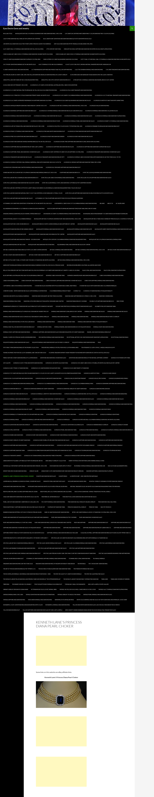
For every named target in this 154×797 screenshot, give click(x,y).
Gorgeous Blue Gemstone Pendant (75, 378)
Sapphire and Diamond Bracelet (98, 522)
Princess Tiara (93, 507)
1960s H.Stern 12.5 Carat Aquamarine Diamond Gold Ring (60, 59)
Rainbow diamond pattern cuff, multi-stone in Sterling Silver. (22, 512)
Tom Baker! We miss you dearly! (22, 584)
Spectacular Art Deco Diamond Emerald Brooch (18, 543)
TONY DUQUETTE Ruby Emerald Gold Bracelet (48, 584)
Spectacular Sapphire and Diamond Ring (82, 548)
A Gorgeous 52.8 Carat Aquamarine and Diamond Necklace (72, 100)
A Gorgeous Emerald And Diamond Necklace (17, 116)
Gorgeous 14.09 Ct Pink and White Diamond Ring (28, 363)
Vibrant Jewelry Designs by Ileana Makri (15, 589)
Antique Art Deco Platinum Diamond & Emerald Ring (105, 239)
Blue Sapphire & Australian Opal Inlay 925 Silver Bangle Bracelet (23, 275)
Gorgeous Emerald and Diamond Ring (15, 404)
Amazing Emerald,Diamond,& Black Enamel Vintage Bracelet (22, 213)
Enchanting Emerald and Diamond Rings (51, 337)
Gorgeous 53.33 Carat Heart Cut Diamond (76, 368)
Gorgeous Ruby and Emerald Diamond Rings (64, 435)
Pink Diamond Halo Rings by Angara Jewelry (81, 502)
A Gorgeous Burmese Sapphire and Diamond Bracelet (19, 110)
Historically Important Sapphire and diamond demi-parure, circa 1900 (25, 466)
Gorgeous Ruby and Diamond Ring (36, 435)
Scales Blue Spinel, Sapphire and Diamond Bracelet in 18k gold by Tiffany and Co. (106, 532)
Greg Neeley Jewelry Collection (55, 460)
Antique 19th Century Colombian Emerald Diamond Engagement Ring (64, 239)
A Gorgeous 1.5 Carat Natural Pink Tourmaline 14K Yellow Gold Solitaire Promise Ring (30, 90)
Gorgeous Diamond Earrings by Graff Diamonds (39, 388)
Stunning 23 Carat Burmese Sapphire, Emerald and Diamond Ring (46, 558)
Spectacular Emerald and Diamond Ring (111, 543)
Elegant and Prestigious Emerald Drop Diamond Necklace (74, 306)
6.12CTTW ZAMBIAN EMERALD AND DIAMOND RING (89, 69)
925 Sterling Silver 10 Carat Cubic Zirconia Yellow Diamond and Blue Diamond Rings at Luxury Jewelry (35, 74)
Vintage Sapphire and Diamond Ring (14, 599)
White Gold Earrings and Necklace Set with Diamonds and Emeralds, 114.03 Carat (102, 599)
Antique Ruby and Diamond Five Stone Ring (41, 244)
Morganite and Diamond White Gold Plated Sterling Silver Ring (47, 486)
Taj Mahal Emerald (99, 558)
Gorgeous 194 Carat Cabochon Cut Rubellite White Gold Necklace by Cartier (95, 363)
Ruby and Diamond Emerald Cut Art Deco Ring (17, 522)
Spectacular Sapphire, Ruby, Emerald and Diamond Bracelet (22, 553)
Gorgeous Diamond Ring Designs (99, 388)
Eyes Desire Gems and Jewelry (16, 28)
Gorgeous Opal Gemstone (11, 430)
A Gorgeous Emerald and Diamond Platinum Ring (110, 116)
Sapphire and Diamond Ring (51, 527)
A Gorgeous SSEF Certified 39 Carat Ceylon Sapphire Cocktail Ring (63, 152)
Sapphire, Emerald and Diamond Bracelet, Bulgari (62, 532)
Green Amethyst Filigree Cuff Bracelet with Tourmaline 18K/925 (23, 460)
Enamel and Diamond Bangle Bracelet (99, 332)
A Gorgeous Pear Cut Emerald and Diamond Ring (18, 131)
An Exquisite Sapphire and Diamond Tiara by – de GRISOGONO (21, 239)
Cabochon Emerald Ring (11, 280)
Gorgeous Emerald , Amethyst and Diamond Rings (46, 393)
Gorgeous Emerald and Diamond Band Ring (113, 393)
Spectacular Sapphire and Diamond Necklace (52, 548)
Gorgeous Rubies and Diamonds (13, 435)
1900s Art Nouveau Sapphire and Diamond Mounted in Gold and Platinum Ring (88, 49)
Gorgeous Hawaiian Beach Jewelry (97, 424)
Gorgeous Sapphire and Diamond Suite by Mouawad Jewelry (76, 445)
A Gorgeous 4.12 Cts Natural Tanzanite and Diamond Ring (112, 95)
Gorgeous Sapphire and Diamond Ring (84, 440)
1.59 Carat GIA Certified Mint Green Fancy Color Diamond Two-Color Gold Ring (89, 33)
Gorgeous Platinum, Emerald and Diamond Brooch (117, 430)
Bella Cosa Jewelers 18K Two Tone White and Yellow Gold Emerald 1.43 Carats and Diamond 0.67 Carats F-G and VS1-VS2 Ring (41, 270)
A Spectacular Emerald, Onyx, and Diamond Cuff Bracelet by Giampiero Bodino (66, 182)
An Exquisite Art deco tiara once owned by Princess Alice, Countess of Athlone (108, 218)
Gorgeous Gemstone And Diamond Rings (45, 424)
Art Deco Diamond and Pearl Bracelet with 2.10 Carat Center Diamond (25, 249)
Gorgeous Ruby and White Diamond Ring (93, 435)
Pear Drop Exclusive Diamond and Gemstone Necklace (79, 496)
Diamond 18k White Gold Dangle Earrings (16, 296)
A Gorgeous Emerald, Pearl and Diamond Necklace (79, 121)
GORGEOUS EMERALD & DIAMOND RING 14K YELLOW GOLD (80, 393)
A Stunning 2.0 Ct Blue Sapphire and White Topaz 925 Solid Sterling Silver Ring (59, 198)
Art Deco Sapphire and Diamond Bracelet (67, 255)
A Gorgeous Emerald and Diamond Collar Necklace (101, 110)
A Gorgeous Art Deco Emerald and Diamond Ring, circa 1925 (68, 105)
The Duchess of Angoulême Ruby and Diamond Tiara (54, 568)
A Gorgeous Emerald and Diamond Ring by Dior (45, 121)
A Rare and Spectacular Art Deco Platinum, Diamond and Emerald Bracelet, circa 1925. (30, 172)
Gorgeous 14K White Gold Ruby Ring (57, 363)
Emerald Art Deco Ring (44, 327)
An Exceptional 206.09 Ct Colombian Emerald (17, 218)
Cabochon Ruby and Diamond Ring (32, 280)
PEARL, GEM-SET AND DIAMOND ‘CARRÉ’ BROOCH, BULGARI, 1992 (21, 502)
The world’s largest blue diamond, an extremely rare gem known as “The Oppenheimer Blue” (32, 579)
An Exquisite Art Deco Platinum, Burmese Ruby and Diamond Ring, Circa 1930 (38, 33)
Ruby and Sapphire (79, 522)
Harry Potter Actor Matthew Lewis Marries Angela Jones (86, 460)
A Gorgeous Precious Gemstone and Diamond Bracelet (20, 136)
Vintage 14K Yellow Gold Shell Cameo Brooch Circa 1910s (78, 589)
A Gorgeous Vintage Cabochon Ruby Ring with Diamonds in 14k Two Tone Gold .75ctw (94, 157)
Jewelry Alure (33, 471)
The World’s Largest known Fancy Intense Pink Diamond (80, 579)
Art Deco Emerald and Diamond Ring (61, 249)
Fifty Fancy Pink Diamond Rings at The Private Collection (21, 347)
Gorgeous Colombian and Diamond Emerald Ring (18, 383)
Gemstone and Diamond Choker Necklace (53, 357)
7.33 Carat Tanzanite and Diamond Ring (118, 69)
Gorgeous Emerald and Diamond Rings (47, 409)
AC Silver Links (120, 203)
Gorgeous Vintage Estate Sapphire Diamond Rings (79, 455)
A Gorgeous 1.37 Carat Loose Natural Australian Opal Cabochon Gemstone (53, 85)
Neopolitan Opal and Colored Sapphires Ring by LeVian (20, 491)
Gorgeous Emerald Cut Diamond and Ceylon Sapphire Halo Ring (23, 414)
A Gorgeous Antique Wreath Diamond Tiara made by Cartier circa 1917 (25, 105)
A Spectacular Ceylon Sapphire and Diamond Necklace (94, 177)
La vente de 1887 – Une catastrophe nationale (84, 476)
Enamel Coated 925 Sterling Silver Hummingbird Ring (19, 337)
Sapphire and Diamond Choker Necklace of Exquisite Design (22, 527)
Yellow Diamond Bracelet (11, 610)
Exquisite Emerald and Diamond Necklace (16, 342)
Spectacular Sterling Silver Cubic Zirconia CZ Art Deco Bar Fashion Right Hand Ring (69, 553)
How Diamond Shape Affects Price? (60, 466)
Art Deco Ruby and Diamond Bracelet (119, 249)
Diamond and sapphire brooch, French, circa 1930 (80, 296)
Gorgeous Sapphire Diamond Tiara (14, 450)
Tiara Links (104, 579)
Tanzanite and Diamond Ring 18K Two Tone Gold (18, 563)
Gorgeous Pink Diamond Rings (88, 430)
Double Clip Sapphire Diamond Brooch (102, 301)
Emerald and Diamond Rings (46, 321)
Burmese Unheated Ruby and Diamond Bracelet (82, 275)
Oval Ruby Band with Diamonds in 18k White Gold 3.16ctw (21, 496)
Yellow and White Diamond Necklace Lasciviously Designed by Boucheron (96, 604)
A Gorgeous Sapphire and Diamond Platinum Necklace (94, 146)
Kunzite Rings (63, 476)
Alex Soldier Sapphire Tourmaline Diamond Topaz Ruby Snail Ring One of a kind (71, 208)
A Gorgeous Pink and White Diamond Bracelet (50, 131)
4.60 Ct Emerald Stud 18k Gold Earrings (50, 64)
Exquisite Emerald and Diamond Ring (83, 342)
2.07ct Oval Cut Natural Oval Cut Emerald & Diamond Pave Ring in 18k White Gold (105, 59)
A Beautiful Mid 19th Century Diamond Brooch (55, 80)
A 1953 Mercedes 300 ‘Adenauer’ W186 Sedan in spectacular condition (91, 74)
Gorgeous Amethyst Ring (91, 373)
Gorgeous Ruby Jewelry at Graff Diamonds (16, 440)
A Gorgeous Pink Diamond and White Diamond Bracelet (85, 131)
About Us (110, 203)
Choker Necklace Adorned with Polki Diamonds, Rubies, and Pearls (56, 285)
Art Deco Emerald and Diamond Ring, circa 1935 (90, 249)
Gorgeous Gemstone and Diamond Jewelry (16, 424)
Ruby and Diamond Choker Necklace (90, 517)
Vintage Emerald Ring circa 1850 (13, 594)
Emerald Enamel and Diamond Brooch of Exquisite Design (72, 327)
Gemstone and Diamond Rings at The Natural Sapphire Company (88, 357)
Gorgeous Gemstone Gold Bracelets (72, 424)
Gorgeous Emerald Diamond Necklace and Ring (61, 414)
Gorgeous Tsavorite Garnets (12, 455)
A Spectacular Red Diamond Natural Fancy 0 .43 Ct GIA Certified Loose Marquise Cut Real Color (32, 193)
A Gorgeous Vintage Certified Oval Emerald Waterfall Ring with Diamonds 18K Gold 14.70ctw (32, 162)
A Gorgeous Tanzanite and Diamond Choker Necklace (103, 152)
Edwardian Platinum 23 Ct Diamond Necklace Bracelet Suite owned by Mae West (28, 306)
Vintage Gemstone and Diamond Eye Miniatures (40, 594)
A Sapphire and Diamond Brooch (70, 172)
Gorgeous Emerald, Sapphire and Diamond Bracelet (38, 419)
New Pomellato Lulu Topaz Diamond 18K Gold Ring (56, 491)
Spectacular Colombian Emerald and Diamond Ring (80, 543)
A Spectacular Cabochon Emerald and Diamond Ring (57, 177)
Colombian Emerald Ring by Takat (60, 291)
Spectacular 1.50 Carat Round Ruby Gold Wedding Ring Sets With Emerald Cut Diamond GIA (79, 538)
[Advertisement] (61, 651)
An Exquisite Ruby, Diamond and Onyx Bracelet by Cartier (46, 234)
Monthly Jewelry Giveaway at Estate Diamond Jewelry (106, 481)
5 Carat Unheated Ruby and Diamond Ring (16, 69)
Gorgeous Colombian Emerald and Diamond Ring (52, 383)
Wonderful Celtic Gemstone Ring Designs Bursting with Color (23, 604)
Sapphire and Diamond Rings (122, 527)
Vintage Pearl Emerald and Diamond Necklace (97, 594)
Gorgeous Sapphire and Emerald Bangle (109, 445)
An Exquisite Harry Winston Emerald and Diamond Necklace (113, 229)
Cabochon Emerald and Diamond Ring (112, 275)
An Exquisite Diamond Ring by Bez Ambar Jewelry (18, 229)
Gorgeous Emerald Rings (11, 419)
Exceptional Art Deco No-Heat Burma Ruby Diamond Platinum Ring (87, 337)
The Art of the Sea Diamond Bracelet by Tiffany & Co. (19, 568)
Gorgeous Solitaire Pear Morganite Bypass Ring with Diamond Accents (49, 450)
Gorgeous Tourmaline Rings (112, 450)
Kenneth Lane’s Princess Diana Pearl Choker (18, 476)
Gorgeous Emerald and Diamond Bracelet (16, 399)
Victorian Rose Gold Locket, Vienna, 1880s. (44, 589)
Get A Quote (6, 363)
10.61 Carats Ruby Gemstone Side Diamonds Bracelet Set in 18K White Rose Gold (67, 38)
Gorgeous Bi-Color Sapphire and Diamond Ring (18, 378)
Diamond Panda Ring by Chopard (76, 301)
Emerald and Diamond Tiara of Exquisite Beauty (92, 321)
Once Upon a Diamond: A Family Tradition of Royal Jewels (92, 491)
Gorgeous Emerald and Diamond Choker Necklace (48, 399)
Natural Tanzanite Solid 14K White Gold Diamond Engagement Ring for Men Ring (95, 486)
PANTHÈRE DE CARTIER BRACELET (50, 496)
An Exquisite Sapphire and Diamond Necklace (81, 234)
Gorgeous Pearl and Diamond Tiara (65, 430)
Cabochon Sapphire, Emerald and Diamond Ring (99, 280)
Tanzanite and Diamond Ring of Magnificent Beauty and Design (55, 563)
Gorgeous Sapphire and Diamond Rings (42, 445)
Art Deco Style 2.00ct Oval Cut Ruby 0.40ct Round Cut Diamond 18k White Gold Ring (29, 260)
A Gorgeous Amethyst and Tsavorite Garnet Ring (109, 100)
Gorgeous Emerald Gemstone (88, 414)
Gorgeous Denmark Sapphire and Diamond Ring (111, 383)
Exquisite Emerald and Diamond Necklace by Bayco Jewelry (50, 342)
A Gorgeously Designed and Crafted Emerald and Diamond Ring (23, 167)
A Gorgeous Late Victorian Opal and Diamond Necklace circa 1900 (23, 126)
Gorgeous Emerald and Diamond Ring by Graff (17, 409)
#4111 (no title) (7, 33)
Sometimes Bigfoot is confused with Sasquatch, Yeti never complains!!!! (25, 538)
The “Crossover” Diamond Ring (97, 563)
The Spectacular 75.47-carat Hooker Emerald (67, 574)
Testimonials (82, 563)
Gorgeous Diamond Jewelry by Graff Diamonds (72, 388)
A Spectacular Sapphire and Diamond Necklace (18, 198)
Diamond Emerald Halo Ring (12, 301)
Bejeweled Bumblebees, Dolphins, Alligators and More (84, 265)
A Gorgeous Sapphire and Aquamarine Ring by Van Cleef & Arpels (23, 146)
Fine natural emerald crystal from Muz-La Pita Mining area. (60, 347)
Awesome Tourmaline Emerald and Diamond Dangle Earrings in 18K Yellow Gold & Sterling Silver (33, 265)
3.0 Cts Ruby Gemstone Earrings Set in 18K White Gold (19, 64)
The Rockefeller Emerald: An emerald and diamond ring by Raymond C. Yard (27, 574)
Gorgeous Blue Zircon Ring (97, 378)
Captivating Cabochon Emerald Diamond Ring (17, 285)
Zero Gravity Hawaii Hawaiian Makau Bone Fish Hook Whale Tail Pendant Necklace (90, 610)
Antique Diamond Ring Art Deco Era (14, 244)
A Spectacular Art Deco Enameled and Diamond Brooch (20, 177)
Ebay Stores (120, 301)
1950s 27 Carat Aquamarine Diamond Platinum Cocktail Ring (21, 59)
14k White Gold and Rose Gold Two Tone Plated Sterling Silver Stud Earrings (27, 43)
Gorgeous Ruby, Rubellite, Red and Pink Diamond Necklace (51, 440)
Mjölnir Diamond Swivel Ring (77, 481)
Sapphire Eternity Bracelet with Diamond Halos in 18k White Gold (23, 532)
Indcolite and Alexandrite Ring (117, 466)
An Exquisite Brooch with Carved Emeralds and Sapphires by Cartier (53, 224)
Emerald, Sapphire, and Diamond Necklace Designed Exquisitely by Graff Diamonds (58, 332)
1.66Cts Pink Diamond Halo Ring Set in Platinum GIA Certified (21, 38)
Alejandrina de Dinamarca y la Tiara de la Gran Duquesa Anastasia (23, 208)
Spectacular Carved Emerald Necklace (49, 543)
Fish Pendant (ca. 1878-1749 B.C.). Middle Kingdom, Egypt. (98, 347)
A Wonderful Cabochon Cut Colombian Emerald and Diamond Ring (75, 203)
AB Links (102, 203)
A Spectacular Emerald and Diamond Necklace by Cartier (21, 182)
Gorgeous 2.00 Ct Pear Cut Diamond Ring (15, 368)
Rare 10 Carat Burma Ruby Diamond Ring (56, 512)
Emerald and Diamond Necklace (95, 311)
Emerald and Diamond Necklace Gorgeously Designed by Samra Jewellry (26, 316)
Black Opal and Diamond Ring (91, 270)
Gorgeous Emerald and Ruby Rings (100, 409)
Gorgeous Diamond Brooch (12, 388)
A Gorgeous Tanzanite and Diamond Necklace (17, 157)
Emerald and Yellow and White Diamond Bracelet (19, 327)
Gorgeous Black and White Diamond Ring (48, 378)
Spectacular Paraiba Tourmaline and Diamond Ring (19, 548)
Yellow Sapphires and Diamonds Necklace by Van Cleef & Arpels (42, 610)
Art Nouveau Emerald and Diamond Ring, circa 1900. (74, 260)
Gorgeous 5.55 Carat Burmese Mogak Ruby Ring (45, 368)
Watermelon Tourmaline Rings (64, 599)
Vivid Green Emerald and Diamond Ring (40, 599)
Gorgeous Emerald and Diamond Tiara (74, 409)
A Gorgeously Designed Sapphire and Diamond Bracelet (63, 167)
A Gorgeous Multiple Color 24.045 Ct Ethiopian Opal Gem (64, 126)
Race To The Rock (106, 507)
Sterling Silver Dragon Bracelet (13, 558)
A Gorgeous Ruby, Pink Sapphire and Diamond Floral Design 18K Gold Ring (76, 141)
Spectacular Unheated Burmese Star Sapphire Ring (114, 553)
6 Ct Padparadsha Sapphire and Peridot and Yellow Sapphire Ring (52, 69)
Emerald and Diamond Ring (60, 316)
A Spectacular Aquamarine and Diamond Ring (97, 172)
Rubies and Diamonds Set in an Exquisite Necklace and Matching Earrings (26, 517)
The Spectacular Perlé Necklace (94, 574)
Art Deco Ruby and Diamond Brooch (14, 255)
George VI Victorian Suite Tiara (120, 357)
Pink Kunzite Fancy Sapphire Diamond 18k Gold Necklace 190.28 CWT (24, 507)
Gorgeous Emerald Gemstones (109, 414)
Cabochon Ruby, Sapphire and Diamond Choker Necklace (64, 280)
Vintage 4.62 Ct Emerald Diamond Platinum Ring (113, 589)
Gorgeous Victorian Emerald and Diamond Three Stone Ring (43, 455)
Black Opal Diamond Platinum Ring (115, 270)
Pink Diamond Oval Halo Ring (107, 502)
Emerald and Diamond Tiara (66, 321)
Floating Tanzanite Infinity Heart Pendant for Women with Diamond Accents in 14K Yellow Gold (79, 352)
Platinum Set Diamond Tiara (56, 507)
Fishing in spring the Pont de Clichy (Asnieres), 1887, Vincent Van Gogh (24, 352)
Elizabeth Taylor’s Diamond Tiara (105, 306)
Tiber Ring (6, 584)
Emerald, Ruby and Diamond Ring (103, 327)
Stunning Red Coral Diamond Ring (79, 558)
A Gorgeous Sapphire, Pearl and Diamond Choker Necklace (21, 152)
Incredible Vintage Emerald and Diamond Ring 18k (89, 466)
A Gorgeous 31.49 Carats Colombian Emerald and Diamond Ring (72, 95)
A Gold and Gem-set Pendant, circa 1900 (15, 85)
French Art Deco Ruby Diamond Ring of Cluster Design (20, 357)
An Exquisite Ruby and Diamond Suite (14, 234)
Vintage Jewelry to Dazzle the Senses (68, 594)
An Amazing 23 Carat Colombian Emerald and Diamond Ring (61, 213)
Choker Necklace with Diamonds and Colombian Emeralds (97, 285)
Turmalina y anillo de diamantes (75, 584)
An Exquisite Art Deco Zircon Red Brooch (16, 224)
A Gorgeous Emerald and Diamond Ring (15, 121)
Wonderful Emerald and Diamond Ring (57, 604)
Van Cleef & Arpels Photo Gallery (98, 584)
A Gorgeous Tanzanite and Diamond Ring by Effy (49, 157)
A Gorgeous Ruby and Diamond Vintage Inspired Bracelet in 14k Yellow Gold (27, 141)
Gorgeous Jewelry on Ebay (119, 424)
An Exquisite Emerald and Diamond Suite (79, 229)
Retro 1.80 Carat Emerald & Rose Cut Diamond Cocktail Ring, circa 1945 (94, 512)
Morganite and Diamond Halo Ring (14, 486)
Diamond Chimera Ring (106, 296)
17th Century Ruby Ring (53, 49)
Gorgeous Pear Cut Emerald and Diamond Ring (36, 430)
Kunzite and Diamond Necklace (46, 476)
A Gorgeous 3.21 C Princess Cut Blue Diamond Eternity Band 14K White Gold (26, 95)
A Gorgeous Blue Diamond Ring (99, 105)
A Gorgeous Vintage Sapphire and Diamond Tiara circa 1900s (82, 162)
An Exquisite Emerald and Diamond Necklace (50, 229)
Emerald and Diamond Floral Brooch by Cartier (66, 311)
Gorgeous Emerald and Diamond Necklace (80, 399)
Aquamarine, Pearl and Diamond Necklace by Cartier (73, 244)
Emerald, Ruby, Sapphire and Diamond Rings (16, 332)
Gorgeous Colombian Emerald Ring (82, 383)
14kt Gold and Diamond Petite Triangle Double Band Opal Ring (73, 43)
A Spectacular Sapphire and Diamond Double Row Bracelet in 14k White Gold (89, 193)
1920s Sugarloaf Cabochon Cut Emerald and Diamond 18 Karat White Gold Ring (28, 54)
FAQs (99, 342)
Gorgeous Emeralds (63, 419)
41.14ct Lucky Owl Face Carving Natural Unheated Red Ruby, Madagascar (88, 64)
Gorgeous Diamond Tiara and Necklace (15, 393)
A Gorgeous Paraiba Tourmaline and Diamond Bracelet (102, 126)
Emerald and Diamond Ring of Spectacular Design (19, 321)
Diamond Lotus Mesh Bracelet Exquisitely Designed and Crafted (44, 301)
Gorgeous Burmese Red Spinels (118, 378)
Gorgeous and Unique (109, 373)
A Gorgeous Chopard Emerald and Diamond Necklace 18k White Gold (60, 110)
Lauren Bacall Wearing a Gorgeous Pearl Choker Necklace (22, 481)
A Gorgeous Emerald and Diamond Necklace (48, 116)
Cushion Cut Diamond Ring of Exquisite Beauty (98, 291)
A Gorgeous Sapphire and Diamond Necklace (60, 146)
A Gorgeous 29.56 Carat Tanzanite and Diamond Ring (76, 90)
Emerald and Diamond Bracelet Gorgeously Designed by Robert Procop (26, 311)
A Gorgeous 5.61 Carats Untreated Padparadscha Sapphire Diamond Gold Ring (27, 100)
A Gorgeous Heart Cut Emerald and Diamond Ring (112, 121)
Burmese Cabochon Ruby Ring (55, 275)
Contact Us (77, 291)
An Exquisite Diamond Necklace (87, 224)
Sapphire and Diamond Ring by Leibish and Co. (97, 527)
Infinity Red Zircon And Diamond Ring (15, 471)
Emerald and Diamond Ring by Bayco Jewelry (105, 316)
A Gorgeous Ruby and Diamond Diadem (52, 136)
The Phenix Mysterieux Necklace (83, 568)
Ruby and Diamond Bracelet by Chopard (63, 517)
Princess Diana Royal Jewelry (77, 507)
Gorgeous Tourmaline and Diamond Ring (87, 450)
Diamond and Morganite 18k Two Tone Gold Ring (47, 296)
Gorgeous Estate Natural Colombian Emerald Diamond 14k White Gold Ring (96, 419)
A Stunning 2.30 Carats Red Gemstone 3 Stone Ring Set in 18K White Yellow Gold (27, 203)
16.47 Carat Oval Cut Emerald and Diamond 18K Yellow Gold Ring (23, 49)
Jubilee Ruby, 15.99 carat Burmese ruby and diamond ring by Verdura (62, 471)
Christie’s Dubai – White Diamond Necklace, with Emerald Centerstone (25, 291)
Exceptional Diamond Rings (119, 337)
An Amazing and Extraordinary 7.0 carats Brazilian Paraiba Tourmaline (105, 213)
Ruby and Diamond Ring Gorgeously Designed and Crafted (53, 522)
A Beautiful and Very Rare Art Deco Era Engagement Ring (20, 80)
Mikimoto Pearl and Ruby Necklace (54, 481)
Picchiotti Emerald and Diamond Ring (53, 502)
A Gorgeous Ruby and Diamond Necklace (80, 136)
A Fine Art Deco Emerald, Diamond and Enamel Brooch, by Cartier (93, 80)
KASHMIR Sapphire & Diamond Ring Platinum (99, 471)
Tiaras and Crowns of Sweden (120, 579)
